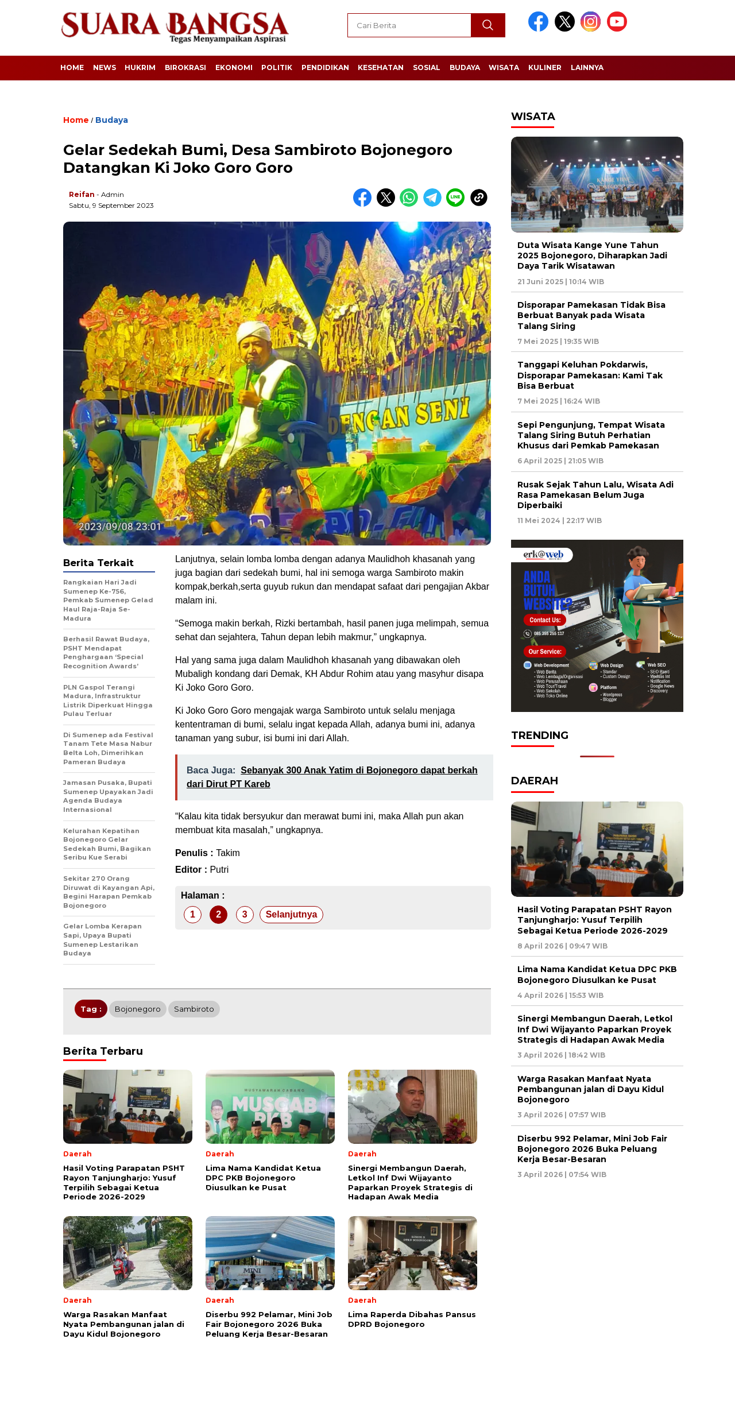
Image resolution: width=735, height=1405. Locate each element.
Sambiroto (194, 1008)
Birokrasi (185, 67)
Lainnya (587, 67)
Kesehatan (381, 67)
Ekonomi (234, 67)
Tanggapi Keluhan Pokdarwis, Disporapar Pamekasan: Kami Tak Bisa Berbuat (590, 374)
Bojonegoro (138, 1008)
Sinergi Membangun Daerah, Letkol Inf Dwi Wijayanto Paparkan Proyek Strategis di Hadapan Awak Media (594, 1028)
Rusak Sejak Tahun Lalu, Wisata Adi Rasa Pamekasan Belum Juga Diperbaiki (595, 494)
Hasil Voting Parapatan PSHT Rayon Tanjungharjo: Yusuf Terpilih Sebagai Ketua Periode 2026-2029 (594, 919)
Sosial (426, 67)
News (104, 67)
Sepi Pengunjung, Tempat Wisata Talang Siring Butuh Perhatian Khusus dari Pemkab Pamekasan (591, 435)
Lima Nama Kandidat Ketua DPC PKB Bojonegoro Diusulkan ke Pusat (597, 974)
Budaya (465, 67)
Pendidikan (325, 67)
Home (72, 67)
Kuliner (545, 67)
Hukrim (140, 67)
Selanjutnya (292, 914)
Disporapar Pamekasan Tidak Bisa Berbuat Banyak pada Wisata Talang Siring (591, 315)
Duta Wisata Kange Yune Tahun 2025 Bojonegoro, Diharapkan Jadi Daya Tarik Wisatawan (592, 255)
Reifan (82, 194)
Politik (276, 67)
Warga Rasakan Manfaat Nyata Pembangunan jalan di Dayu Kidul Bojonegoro (590, 1089)
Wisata (504, 67)
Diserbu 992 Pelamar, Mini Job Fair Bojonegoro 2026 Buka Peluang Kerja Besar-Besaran (592, 1148)
